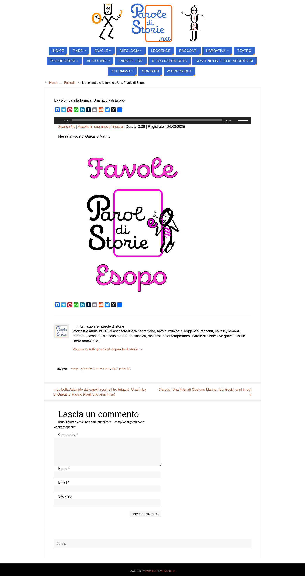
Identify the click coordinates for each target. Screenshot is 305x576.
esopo (75, 368)
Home (53, 82)
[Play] (59, 120)
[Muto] (235, 120)
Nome (64, 469)
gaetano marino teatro (95, 368)
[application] (152, 120)
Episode (69, 82)
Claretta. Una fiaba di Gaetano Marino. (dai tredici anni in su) (204, 392)
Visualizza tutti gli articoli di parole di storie (108, 349)
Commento (68, 435)
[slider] (147, 120)
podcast (124, 368)
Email (63, 483)
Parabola (151, 571)
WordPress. (168, 571)
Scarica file (66, 127)
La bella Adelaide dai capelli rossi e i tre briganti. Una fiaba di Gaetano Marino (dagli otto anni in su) (101, 392)
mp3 (115, 368)
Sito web (65, 496)
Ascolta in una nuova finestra (100, 127)
